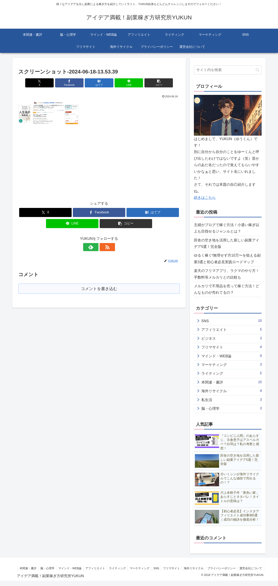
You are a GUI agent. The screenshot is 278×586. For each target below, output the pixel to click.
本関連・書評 (50, 568)
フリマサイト (197, 568)
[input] (228, 69)
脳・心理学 (70, 568)
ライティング (141, 568)
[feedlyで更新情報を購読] (94, 247)
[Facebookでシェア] (72, 82)
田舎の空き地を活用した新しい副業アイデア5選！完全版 (226, 243)
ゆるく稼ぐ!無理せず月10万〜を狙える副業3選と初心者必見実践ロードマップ (227, 258)
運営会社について (250, 573)
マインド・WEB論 (93, 568)
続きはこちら (205, 198)
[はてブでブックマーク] (99, 82)
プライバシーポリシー (248, 568)
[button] (153, 82)
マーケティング (164, 568)
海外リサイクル (220, 568)
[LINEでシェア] (126, 82)
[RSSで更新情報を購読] (104, 247)
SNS (181, 568)
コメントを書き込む (99, 288)
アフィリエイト (119, 568)
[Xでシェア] (45, 82)
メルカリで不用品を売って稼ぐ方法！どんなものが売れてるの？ (226, 289)
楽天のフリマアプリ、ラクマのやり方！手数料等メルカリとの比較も (226, 274)
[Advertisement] (52, 159)
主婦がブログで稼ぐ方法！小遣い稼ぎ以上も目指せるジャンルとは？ (226, 228)
